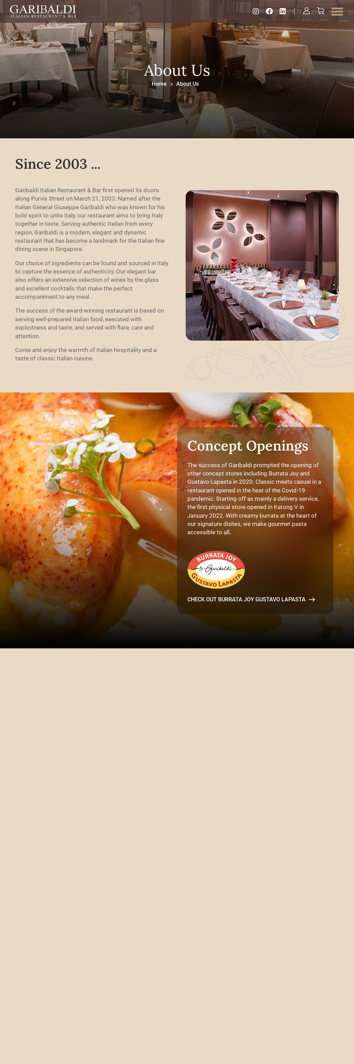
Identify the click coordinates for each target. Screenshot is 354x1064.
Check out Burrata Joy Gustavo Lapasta (251, 607)
